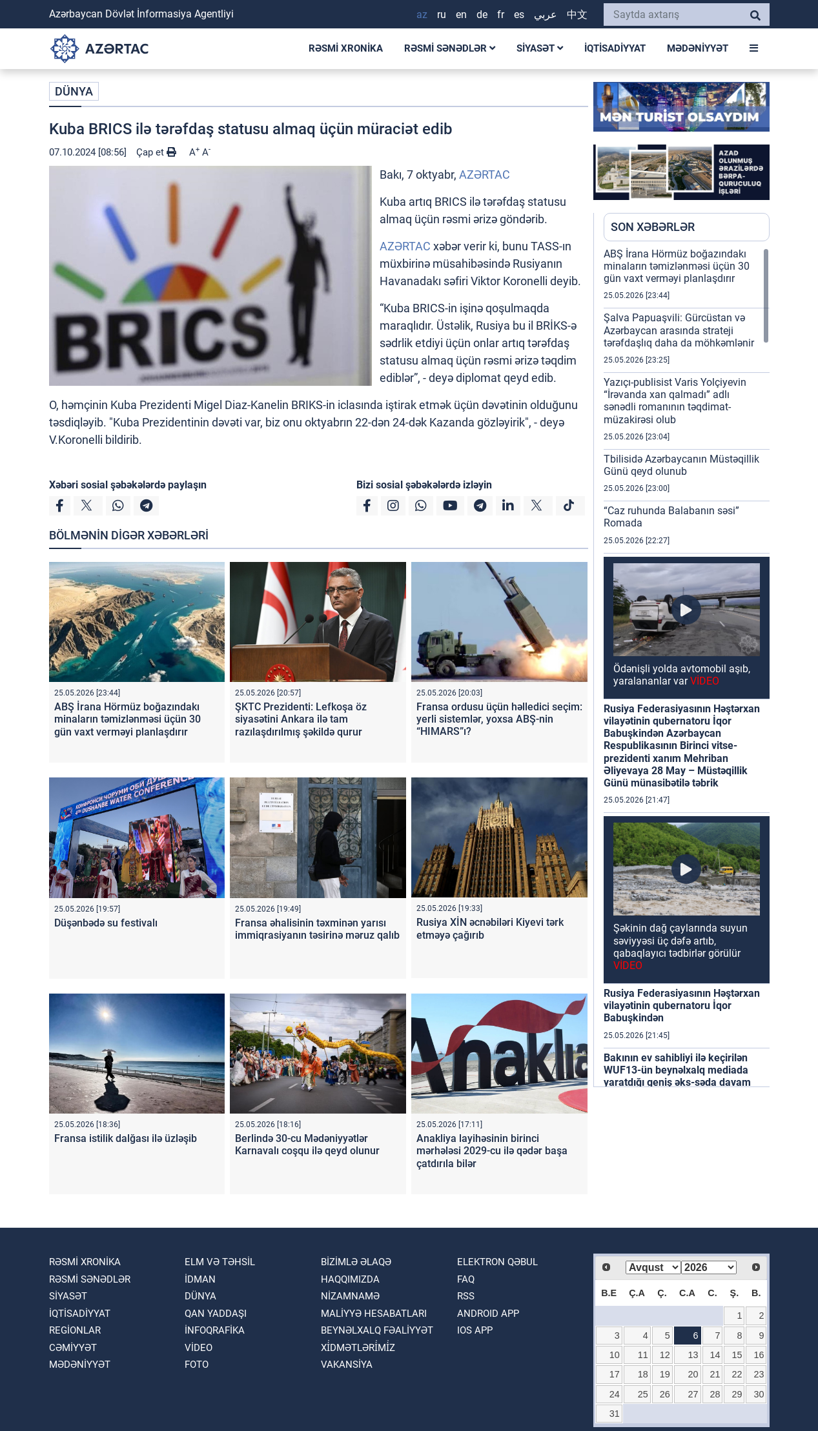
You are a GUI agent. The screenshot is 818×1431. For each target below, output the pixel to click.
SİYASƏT (539, 48)
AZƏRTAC (484, 174)
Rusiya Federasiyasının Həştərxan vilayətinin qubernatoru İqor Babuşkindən (682, 1005)
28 (715, 1394)
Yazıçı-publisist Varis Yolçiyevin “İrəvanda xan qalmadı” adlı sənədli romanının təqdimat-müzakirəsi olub (675, 401)
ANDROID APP (488, 1313)
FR (500, 14)
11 (643, 1355)
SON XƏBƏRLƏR (653, 227)
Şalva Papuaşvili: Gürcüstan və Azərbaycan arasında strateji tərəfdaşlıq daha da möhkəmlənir (679, 330)
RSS (466, 1296)
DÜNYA (74, 91)
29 (736, 1394)
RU (441, 14)
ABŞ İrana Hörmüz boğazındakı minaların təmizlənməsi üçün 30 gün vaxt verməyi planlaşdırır (127, 719)
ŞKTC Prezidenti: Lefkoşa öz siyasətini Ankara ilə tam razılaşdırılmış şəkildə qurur (301, 719)
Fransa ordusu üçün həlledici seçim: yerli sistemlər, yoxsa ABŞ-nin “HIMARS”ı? (499, 719)
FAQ (466, 1279)
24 (614, 1394)
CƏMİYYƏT (73, 1348)
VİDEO (198, 1348)
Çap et (156, 152)
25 (643, 1394)
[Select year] (709, 1267)
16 (758, 1355)
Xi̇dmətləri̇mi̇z (358, 1348)
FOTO (197, 1364)
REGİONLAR (75, 1330)
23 (758, 1374)
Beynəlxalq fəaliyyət (377, 1330)
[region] (687, 667)
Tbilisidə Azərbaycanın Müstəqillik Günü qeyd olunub (681, 465)
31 (614, 1413)
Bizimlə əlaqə (356, 1262)
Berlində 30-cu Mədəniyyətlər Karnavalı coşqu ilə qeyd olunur (307, 1144)
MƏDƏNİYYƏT (697, 48)
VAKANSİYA (347, 1364)
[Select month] (653, 1267)
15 (736, 1355)
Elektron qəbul (497, 1262)
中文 (577, 14)
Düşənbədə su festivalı (106, 923)
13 (693, 1355)
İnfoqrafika (215, 1330)
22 (736, 1374)
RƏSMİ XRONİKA (346, 48)
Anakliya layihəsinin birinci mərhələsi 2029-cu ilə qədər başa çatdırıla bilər (491, 1150)
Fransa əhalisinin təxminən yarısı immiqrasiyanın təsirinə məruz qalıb (317, 929)
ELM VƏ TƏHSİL (220, 1262)
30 (758, 1394)
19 (665, 1374)
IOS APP (475, 1330)
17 (614, 1374)
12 (665, 1355)
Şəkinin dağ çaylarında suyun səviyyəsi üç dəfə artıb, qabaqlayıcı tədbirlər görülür (680, 947)
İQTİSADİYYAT (615, 48)
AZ (421, 14)
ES (519, 14)
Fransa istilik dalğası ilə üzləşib (125, 1138)
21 (715, 1374)
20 (693, 1374)
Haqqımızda (350, 1279)
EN (461, 14)
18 (643, 1374)
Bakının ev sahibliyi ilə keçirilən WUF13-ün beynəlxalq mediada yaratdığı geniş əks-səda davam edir (677, 1076)
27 (693, 1394)
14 (715, 1355)
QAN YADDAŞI (216, 1313)
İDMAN (200, 1279)
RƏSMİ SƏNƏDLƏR (449, 48)
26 (665, 1394)
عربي (545, 14)
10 (614, 1355)
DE (481, 14)
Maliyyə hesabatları (374, 1313)
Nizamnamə (350, 1296)
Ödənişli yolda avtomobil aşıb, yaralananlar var (681, 675)
